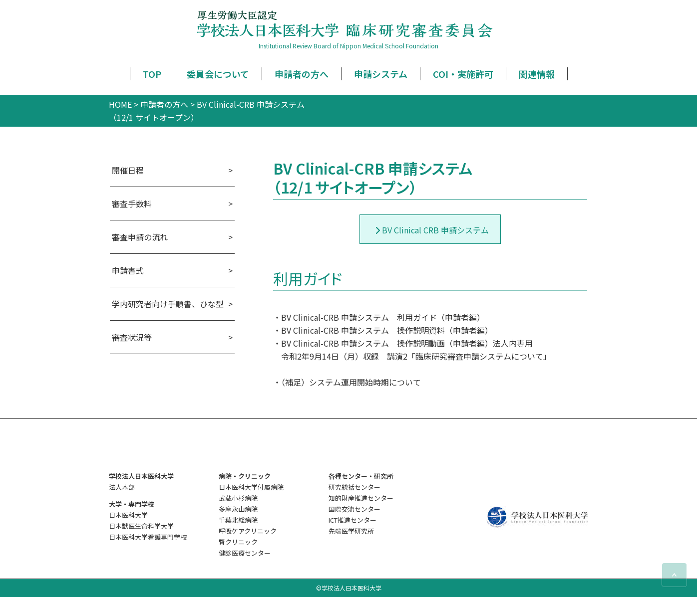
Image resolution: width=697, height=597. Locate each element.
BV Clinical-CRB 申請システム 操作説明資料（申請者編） (387, 330)
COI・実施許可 (463, 73)
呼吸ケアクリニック (248, 531)
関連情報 (537, 73)
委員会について (218, 73)
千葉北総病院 (238, 520)
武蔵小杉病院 (238, 498)
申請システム (380, 73)
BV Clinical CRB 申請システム (435, 230)
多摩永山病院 (238, 509)
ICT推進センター (352, 520)
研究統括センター (354, 487)
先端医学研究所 (351, 531)
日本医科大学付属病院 (251, 487)
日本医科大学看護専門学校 (148, 537)
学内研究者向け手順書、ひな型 (168, 304)
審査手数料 (132, 203)
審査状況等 (132, 337)
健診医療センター (245, 553)
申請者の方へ (302, 73)
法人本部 (122, 487)
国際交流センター (354, 509)
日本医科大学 (128, 515)
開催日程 (128, 170)
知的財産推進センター (361, 498)
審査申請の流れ (140, 237)
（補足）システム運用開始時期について (351, 382)
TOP (152, 73)
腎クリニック (238, 542)
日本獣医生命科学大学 (141, 526)
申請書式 (128, 270)
